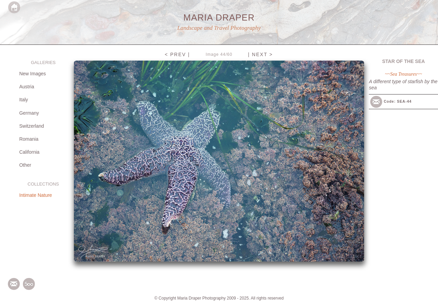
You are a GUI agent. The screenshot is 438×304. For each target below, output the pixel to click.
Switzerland (31, 126)
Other (25, 165)
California (29, 152)
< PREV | (177, 54)
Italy (23, 99)
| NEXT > (260, 54)
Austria (26, 86)
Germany (29, 113)
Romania (28, 139)
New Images (32, 73)
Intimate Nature (35, 195)
